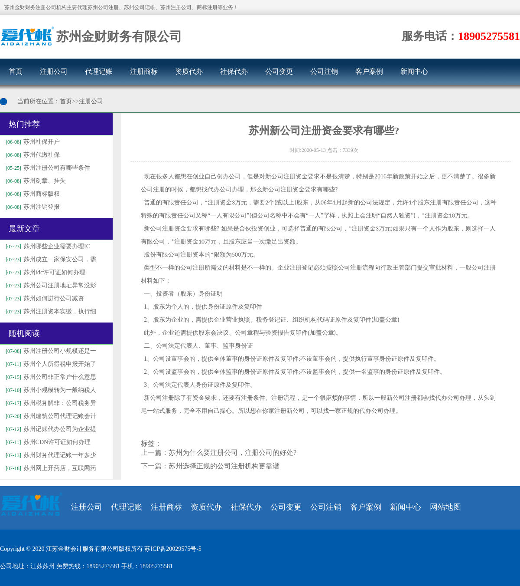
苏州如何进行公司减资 (43, 298)
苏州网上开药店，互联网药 (49, 468)
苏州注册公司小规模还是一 (49, 351)
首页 (16, 71)
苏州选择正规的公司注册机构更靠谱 (224, 466)
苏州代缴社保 (31, 154)
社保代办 (234, 71)
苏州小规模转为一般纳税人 (49, 390)
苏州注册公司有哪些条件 (46, 168)
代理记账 (99, 71)
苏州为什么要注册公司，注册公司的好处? (232, 452)
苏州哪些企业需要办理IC (46, 246)
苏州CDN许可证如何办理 (47, 442)
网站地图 (445, 507)
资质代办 (189, 71)
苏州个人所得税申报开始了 (49, 364)
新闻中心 (414, 71)
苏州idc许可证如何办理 (44, 272)
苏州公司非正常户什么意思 (49, 377)
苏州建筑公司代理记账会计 (49, 416)
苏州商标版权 (31, 194)
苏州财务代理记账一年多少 (49, 455)
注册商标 (144, 71)
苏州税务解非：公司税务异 (49, 403)
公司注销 (324, 71)
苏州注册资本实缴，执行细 (49, 311)
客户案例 (369, 71)
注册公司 (54, 71)
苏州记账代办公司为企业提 (49, 429)
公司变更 (279, 71)
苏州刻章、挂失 (34, 181)
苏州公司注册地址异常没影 (49, 285)
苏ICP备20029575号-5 (172, 549)
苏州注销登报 (31, 207)
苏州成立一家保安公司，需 (49, 259)
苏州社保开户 (31, 141)
